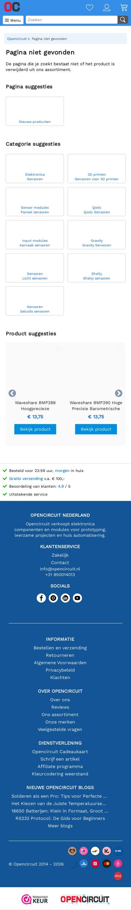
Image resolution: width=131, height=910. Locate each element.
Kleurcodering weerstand (60, 774)
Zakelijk (60, 555)
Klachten (60, 677)
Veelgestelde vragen (60, 729)
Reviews (60, 707)
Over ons (60, 699)
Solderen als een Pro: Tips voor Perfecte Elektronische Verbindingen (60, 796)
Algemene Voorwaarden (60, 662)
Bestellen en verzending (60, 647)
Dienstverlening (60, 743)
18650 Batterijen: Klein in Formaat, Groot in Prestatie (60, 811)
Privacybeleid (60, 670)
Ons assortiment (60, 714)
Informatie (60, 639)
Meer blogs (60, 825)
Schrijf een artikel (60, 759)
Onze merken (60, 722)
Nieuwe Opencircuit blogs (60, 787)
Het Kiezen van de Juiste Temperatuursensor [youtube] (60, 803)
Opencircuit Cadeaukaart (60, 751)
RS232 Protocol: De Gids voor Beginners (60, 818)
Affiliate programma (60, 766)
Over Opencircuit (60, 691)
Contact (60, 562)
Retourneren (60, 655)
